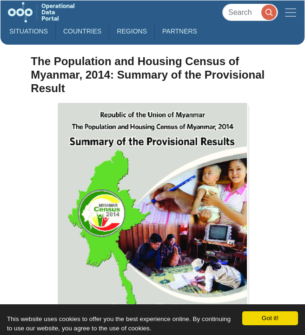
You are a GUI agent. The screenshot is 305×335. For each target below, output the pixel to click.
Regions (132, 31)
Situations (28, 31)
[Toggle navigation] (290, 12)
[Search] (250, 12)
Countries (82, 31)
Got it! (270, 318)
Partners (179, 31)
